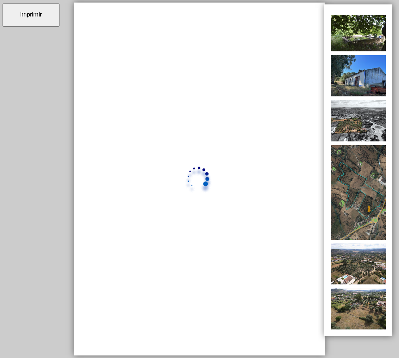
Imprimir (31, 15)
